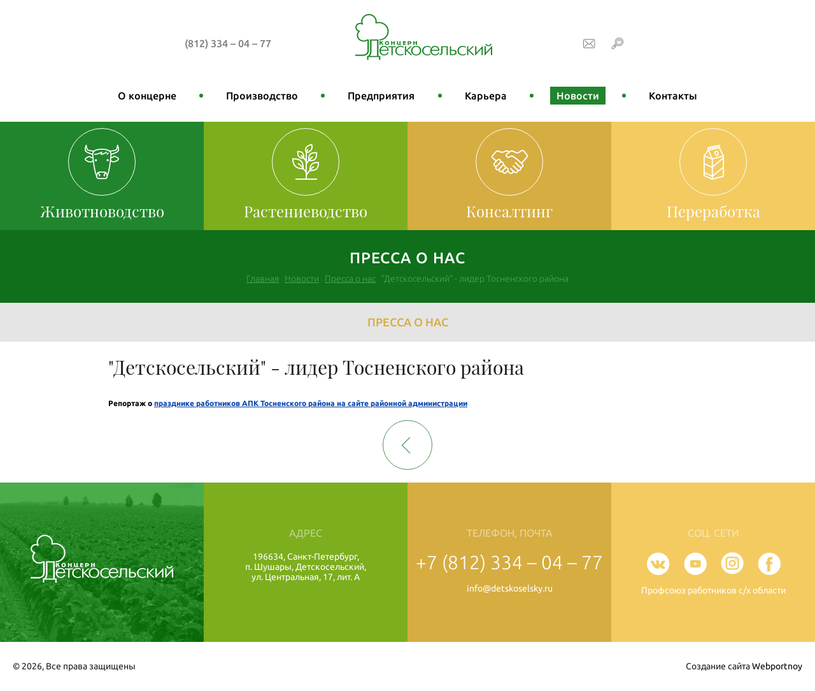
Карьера (486, 95)
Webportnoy (777, 666)
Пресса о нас (350, 278)
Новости (577, 95)
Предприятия (381, 95)
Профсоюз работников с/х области (713, 590)
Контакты (673, 95)
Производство (262, 95)
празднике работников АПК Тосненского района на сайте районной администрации (310, 403)
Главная (262, 278)
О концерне (147, 95)
